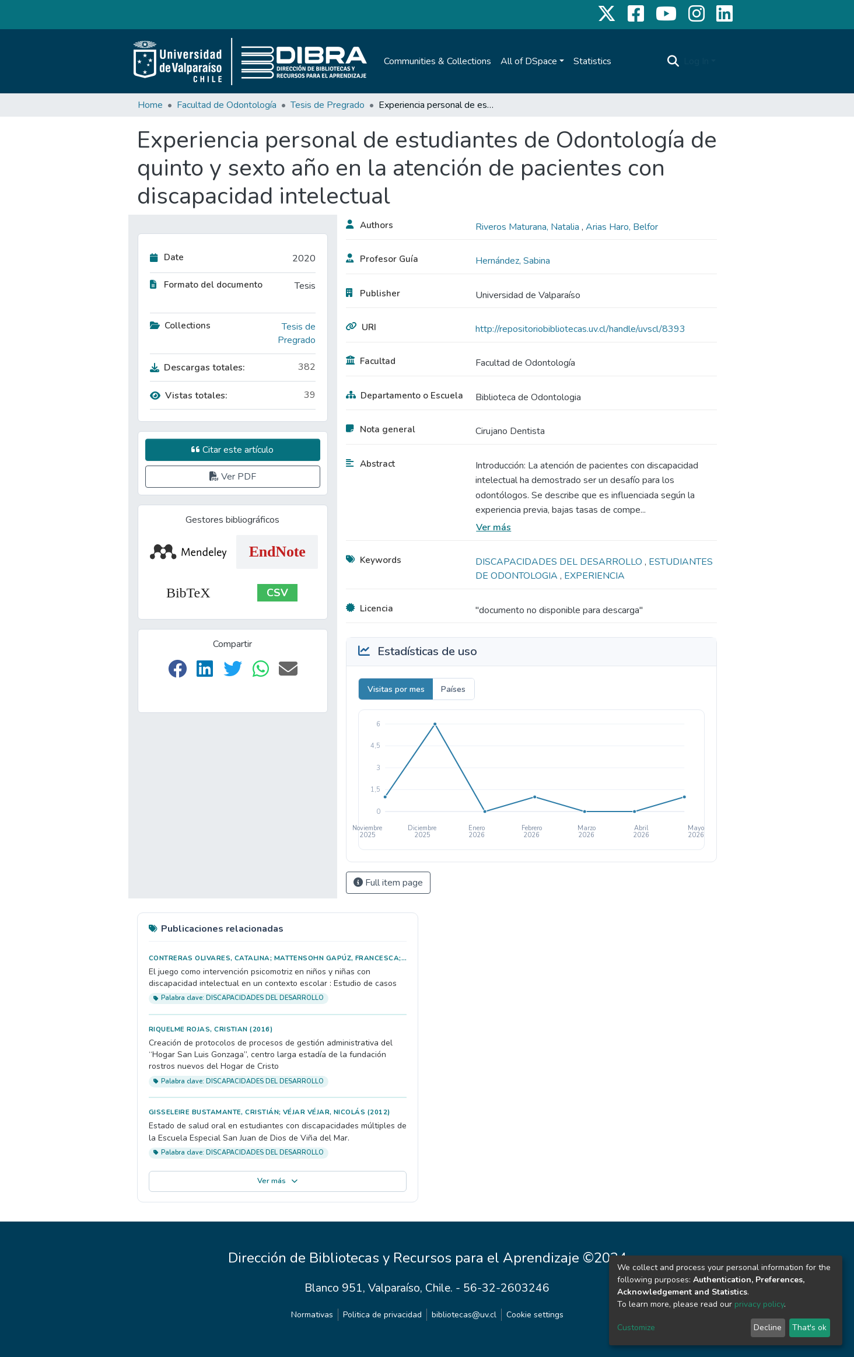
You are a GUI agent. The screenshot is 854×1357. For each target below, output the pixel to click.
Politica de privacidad (382, 1314)
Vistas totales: (189, 395)
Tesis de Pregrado (327, 105)
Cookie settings (535, 1314)
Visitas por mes (396, 689)
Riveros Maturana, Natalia (528, 227)
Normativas (312, 1314)
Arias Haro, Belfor (622, 227)
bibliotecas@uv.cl (464, 1314)
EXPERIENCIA (594, 575)
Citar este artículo (232, 449)
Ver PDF (232, 476)
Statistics (592, 61)
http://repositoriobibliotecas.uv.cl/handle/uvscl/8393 (580, 329)
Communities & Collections (437, 61)
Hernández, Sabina (512, 260)
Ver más (493, 527)
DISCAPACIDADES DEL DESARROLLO (560, 561)
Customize (636, 1327)
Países (453, 689)
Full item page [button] (388, 882)
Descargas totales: (197, 367)
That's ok (809, 1327)
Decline (768, 1327)
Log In (696, 61)
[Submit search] (673, 61)
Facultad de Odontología (226, 105)
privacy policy (759, 1304)
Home (150, 105)
